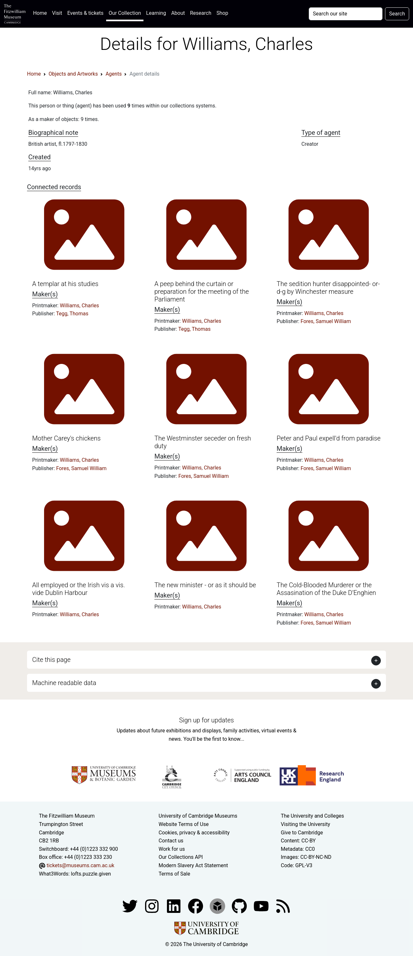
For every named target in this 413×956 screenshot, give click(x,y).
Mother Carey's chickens (66, 438)
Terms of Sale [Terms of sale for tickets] (174, 874)
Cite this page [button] (51, 660)
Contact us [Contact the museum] (171, 841)
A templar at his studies (65, 284)
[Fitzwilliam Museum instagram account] (152, 906)
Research (200, 13)
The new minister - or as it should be (205, 585)
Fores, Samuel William (326, 321)
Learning (156, 13)
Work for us (172, 849)
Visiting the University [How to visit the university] (305, 824)
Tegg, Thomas (72, 314)
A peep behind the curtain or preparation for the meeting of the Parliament (201, 291)
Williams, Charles (79, 305)
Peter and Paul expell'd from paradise (329, 438)
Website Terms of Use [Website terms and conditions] (184, 824)
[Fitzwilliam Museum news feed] (283, 906)
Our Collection (125, 13)
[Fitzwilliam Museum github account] (240, 906)
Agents (114, 74)
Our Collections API (181, 857)
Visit (57, 13)
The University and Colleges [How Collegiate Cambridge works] (312, 816)
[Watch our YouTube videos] (262, 906)
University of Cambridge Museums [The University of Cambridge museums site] (198, 816)
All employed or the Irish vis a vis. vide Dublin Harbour (78, 589)
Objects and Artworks (73, 74)
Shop (222, 13)
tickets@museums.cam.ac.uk (80, 865)
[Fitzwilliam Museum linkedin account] (196, 906)
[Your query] (345, 13)
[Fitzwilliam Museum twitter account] (131, 906)
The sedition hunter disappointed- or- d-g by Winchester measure (328, 287)
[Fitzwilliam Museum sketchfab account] (218, 906)
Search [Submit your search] (397, 14)
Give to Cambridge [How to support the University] (302, 833)
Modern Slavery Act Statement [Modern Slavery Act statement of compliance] (193, 865)
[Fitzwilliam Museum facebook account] (174, 906)
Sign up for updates (206, 720)
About (178, 13)
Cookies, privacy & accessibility (194, 833)
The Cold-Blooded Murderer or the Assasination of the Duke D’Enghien (326, 589)
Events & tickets (85, 13)
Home (41, 12)
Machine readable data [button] (64, 683)
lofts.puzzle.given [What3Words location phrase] (91, 874)
